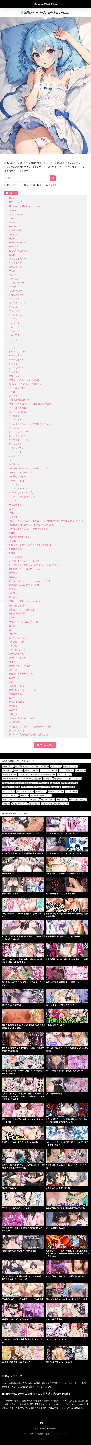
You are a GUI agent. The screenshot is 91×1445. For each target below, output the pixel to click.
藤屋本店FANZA (16, 702)
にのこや (13, 319)
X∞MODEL (14, 246)
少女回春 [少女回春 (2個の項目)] (8, 783)
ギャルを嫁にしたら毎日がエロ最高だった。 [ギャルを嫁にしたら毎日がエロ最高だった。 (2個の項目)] (37, 775)
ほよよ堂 (13, 339)
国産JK (12, 541)
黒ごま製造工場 (16, 730)
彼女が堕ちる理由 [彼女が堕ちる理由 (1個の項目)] (78, 800)
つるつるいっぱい (17, 303)
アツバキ (13, 396)
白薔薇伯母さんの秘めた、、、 (24, 666)
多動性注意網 (15, 549)
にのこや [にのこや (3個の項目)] (56, 766)
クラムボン (14, 428)
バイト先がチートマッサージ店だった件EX (30, 468)
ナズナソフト (15, 452)
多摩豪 (12, 553)
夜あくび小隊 (15, 557)
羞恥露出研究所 (16, 686)
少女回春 (13, 593)
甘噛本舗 (13, 646)
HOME (45, 1431)
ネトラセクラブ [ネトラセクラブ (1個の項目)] (56, 791)
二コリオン (14, 517)
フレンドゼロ (15, 484)
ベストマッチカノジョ (20, 488)
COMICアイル (16, 214)
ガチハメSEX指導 (17, 412)
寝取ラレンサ (15, 589)
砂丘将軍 (13, 670)
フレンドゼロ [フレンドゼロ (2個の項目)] (64, 775)
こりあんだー (15, 279)
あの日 (12, 254)
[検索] (53, 178)
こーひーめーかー (17, 283)
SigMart (12, 238)
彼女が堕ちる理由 (17, 605)
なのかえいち (15, 315)
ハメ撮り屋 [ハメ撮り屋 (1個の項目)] (72, 791)
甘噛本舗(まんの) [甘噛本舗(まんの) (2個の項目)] (70, 783)
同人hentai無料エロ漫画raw (46, 3)
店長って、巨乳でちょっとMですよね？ (28, 601)
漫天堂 (12, 625)
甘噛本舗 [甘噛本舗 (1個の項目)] (34, 804)
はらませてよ (15, 327)
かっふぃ (13, 271)
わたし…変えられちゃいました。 (25, 379)
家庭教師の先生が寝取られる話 (24, 585)
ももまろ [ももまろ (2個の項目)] (81, 770)
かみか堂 (13, 275)
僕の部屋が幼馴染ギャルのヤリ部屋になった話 (31, 525)
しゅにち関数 (15, 291)
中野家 (12, 513)
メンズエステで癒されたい (22, 496)
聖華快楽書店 (15, 694)
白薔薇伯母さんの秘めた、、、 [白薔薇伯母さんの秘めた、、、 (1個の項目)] (55, 804)
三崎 (11, 509)
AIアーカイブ (15, 202)
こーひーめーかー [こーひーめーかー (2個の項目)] (50, 770)
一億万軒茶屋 (15, 504)
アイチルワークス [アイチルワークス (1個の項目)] (26, 791)
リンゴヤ (13, 500)
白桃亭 (12, 662)
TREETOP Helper (17, 242)
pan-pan (13, 234)
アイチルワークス (17, 388)
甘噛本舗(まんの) (17, 650)
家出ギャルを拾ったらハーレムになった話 (29, 581)
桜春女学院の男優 (17, 613)
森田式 (12, 617)
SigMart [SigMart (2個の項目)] (8, 770)
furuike (12, 222)
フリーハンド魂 (16, 480)
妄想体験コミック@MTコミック (24, 569)
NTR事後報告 (15, 230)
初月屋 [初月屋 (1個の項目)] (25, 796)
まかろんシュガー (17, 351)
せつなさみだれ (16, 295)
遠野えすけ (14, 714)
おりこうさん (15, 267)
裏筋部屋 (13, 706)
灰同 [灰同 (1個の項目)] (7, 804)
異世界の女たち (16, 654)
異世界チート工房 (17, 658)
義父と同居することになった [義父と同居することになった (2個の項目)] (35, 787)
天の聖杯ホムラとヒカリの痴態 (24, 561)
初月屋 (12, 533)
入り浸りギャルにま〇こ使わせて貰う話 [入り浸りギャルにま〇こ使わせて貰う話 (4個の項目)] (32, 766)
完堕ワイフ (14, 573)
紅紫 (11, 682)
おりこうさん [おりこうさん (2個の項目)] (32, 770)
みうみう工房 (15, 355)
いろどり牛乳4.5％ (18, 258)
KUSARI (13, 226)
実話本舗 (13, 577)
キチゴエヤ (14, 416)
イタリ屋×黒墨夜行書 (19, 400)
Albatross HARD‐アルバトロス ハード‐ (27, 206)
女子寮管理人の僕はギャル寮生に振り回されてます (34, 565)
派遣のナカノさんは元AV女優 (23, 621)
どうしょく (14, 311)
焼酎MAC (13, 634)
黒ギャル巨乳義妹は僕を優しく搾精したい (29, 734)
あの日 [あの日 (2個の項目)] (19, 770)
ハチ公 (12, 460)
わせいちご (14, 375)
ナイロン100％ (16, 448)
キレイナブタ (15, 420)
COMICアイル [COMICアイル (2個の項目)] (70, 766)
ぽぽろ (12, 347)
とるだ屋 (13, 307)
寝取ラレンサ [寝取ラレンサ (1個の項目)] (48, 800)
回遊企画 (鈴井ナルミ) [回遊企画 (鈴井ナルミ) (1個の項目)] (41, 796)
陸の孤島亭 (14, 722)
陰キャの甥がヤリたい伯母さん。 (25, 718)
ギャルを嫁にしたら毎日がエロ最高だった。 (30, 424)
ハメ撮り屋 (14, 464)
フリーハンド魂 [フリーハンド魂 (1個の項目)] (11, 796)
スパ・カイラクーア (18, 432)
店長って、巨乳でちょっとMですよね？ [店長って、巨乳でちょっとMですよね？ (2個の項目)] (32, 783)
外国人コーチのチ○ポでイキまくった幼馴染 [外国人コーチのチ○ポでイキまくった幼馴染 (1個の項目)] (21, 800)
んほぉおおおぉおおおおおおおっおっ (27, 384)
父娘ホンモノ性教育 (18, 638)
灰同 (11, 630)
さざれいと (14, 287)
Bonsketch (14, 210)
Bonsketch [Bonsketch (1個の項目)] (55, 787)
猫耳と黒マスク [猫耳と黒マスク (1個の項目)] (20, 804)
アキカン (13, 392)
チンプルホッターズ (18, 440)
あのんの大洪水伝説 (18, 250)
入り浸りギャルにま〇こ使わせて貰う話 (28, 529)
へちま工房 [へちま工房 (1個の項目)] (69, 787)
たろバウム (14, 299)
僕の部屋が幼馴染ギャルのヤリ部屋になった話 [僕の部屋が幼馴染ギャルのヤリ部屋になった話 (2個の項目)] (22, 779)
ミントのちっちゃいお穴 (21, 492)
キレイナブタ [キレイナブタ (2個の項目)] (10, 775)
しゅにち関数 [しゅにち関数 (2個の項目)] (67, 770)
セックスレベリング (18, 436)
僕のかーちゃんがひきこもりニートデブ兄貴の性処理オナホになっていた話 (46, 521)
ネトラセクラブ (16, 456)
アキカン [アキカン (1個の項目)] (41, 791)
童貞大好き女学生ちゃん (21, 674)
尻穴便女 (13, 597)
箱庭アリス (14, 678)
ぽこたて (13, 343)
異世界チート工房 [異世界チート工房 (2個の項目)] (12, 787)
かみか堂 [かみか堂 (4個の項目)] (8, 766)
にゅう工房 (14, 323)
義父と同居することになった (23, 690)
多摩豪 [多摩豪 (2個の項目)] (48, 779)
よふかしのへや (16, 367)
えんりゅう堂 (15, 263)
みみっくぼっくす (17, 359)
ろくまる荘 (14, 371)
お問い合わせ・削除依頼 (45, 1437)
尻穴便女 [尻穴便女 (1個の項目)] (62, 800)
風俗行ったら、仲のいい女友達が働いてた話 (30, 726)
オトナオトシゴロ (17, 408)
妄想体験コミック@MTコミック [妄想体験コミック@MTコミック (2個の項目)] (68, 779)
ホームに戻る (45, 745)
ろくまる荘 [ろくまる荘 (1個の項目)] (9, 791)
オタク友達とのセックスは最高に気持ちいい (30, 404)
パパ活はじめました (18, 476)
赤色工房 (13, 710)
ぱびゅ (12, 331)
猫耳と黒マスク (16, 642)
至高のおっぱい (16, 698)
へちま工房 (14, 335)
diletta (12, 218)
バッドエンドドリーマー (21, 472)
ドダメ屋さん (15, 444)
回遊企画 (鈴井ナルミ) (19, 537)
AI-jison (12, 198)
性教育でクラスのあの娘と (22, 609)
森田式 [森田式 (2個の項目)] (55, 783)
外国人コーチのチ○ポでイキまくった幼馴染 (30, 545)
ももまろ (13, 363)
